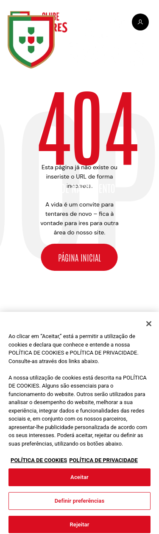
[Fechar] (148, 326)
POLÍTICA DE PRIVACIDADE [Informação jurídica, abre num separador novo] (103, 463)
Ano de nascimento (79, 187)
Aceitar (79, 479)
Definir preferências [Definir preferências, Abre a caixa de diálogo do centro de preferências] (80, 503)
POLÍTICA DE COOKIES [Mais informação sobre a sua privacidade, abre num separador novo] (39, 463)
